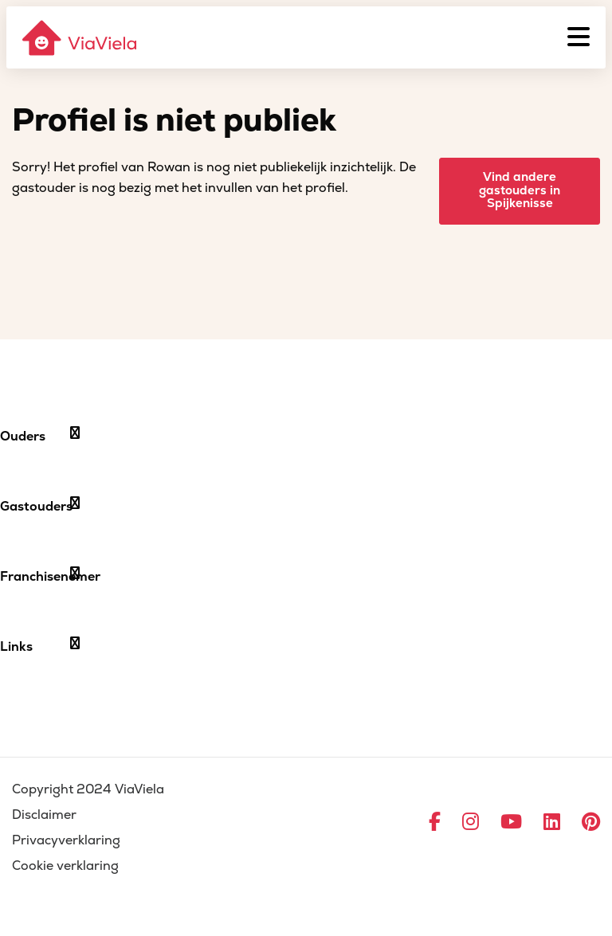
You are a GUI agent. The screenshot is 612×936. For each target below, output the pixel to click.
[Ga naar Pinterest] (591, 823)
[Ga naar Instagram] (470, 823)
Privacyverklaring (66, 840)
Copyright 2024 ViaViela (88, 789)
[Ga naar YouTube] (511, 823)
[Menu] (578, 37)
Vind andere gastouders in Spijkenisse (519, 190)
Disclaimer (44, 815)
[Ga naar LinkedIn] (551, 823)
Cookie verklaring (65, 866)
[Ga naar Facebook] (435, 823)
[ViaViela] (80, 38)
